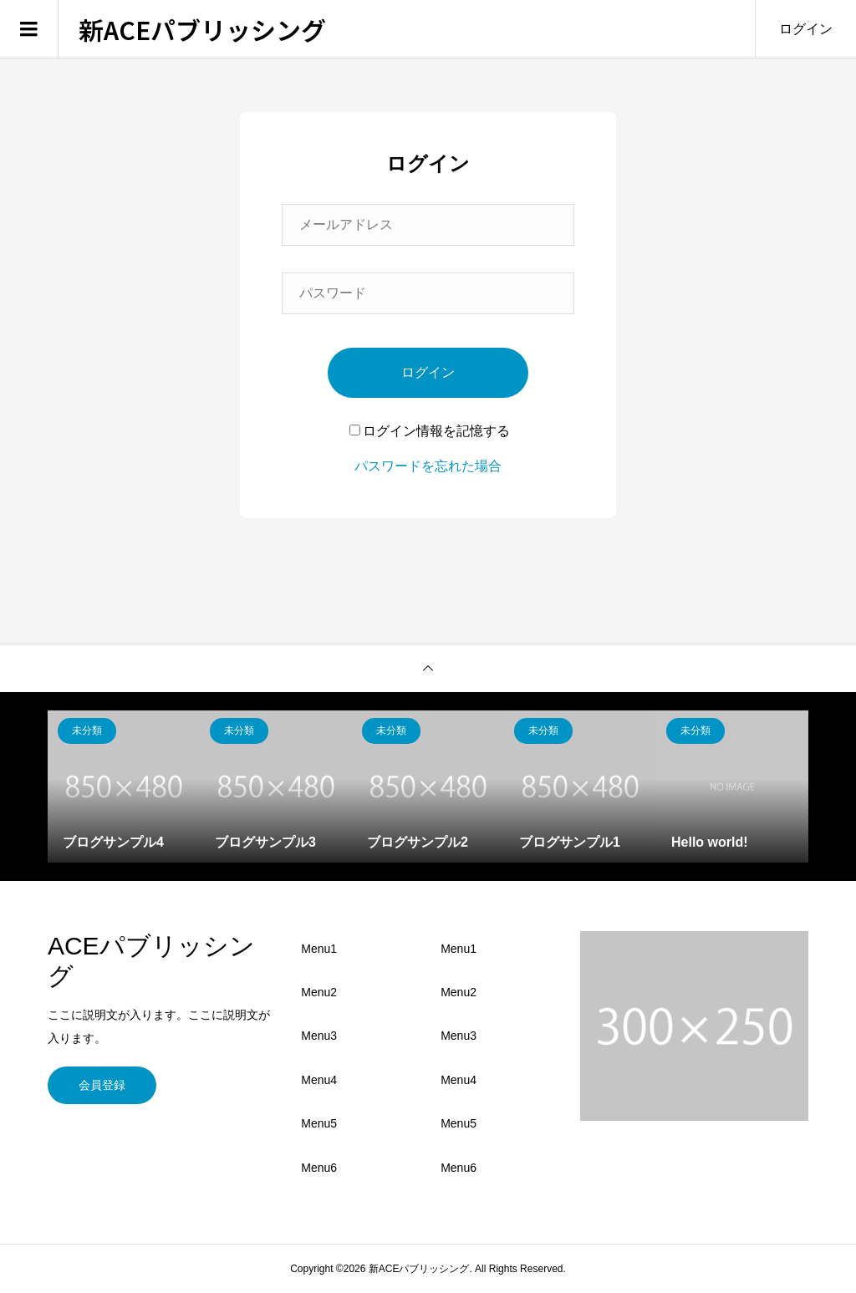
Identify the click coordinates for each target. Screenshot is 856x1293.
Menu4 (319, 1080)
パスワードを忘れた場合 (428, 466)
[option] (124, 786)
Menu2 (319, 992)
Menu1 (319, 948)
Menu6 (319, 1167)
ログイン (806, 29)
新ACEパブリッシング (202, 29)
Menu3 (319, 1035)
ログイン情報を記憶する (429, 431)
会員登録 (102, 1085)
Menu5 (319, 1123)
